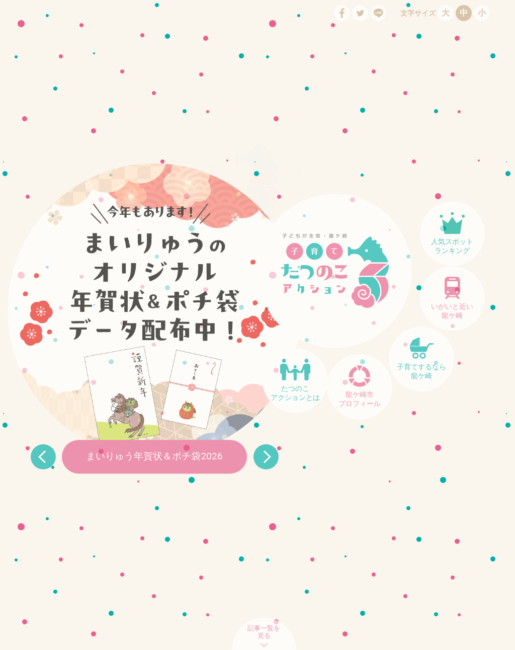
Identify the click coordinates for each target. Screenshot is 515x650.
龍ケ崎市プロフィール (359, 399)
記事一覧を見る (263, 631)
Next (266, 456)
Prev (43, 456)
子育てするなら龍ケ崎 (421, 371)
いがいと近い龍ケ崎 (452, 311)
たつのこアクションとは (295, 393)
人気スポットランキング (452, 246)
